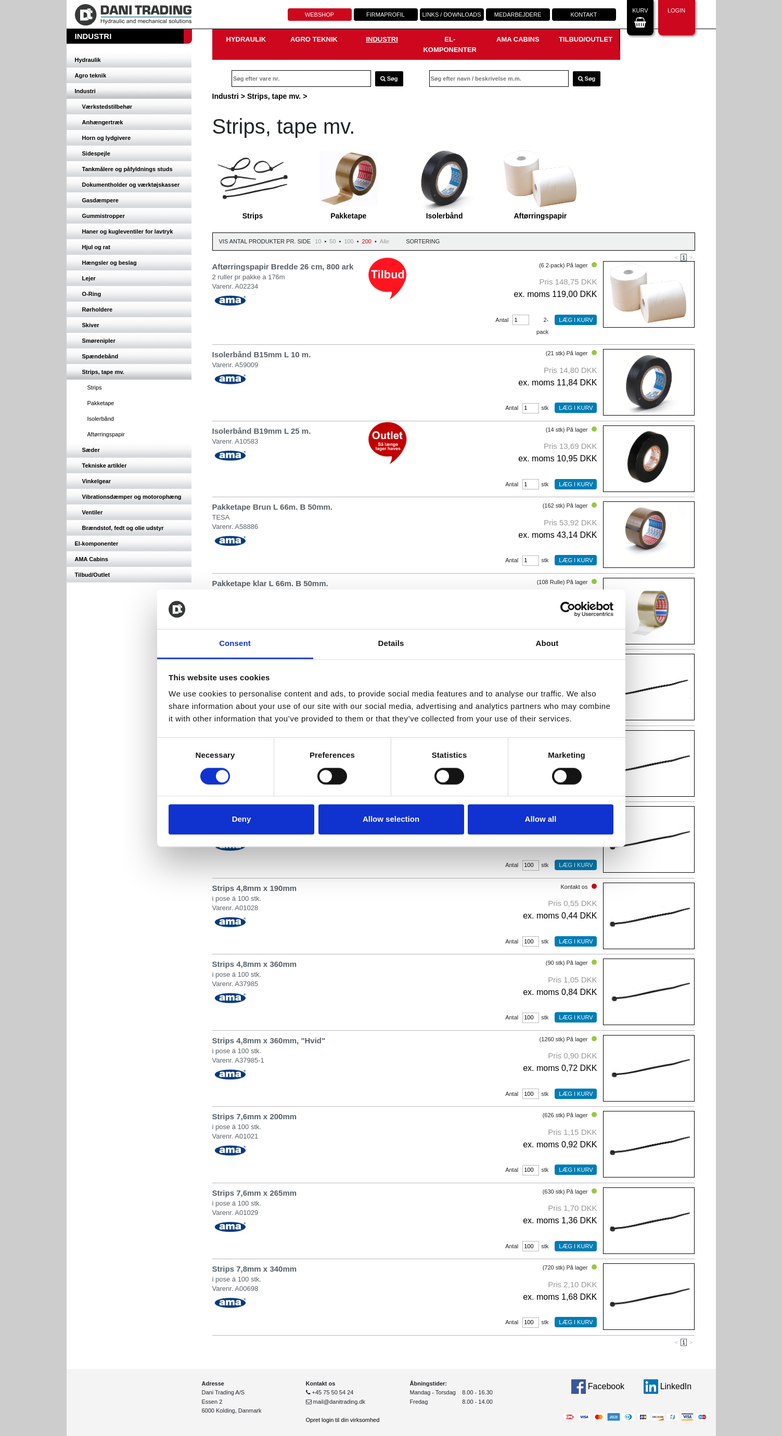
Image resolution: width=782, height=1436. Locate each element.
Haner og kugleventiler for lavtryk (127, 231)
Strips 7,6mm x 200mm (254, 1116)
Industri (85, 91)
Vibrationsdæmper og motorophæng (132, 497)
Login (676, 16)
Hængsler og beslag (109, 263)
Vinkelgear (96, 481)
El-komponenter (97, 543)
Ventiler (92, 512)
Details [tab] (391, 643)
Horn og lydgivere (106, 138)
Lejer (89, 278)
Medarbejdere (517, 14)
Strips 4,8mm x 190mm (254, 888)
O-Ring (91, 294)
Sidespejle (96, 153)
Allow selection (391, 819)
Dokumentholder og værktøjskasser (131, 185)
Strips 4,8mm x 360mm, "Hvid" (269, 1040)
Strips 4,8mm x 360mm (254, 964)
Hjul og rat (96, 247)
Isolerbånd (100, 419)
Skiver (90, 325)
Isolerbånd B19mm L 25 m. (261, 430)
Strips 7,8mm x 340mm (254, 1268)
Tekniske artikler (104, 465)
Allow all (541, 819)
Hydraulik (88, 60)
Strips (94, 387)
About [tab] (547, 643)
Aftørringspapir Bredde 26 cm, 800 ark (283, 266)
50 (332, 241)
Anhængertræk (102, 122)
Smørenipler (99, 341)
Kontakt (583, 14)
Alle (384, 241)
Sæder (91, 450)
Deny (241, 819)
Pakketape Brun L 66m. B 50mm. (272, 506)
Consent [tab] (235, 643)
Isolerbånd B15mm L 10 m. (261, 354)
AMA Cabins (91, 559)
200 (366, 241)
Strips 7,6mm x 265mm (254, 1192)
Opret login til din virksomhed (343, 1420)
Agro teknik (91, 75)
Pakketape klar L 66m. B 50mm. (270, 583)
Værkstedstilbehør (107, 107)
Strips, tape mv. (103, 372)
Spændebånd (100, 356)
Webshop (319, 14)
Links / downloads (451, 14)
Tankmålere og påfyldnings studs (127, 169)
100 (348, 241)
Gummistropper (103, 216)
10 (318, 241)
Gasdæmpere (100, 200)
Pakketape (100, 403)
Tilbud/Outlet (92, 575)
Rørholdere (97, 309)
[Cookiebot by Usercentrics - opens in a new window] (567, 609)
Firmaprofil (385, 14)
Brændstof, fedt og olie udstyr (123, 528)
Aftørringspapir (106, 434)
